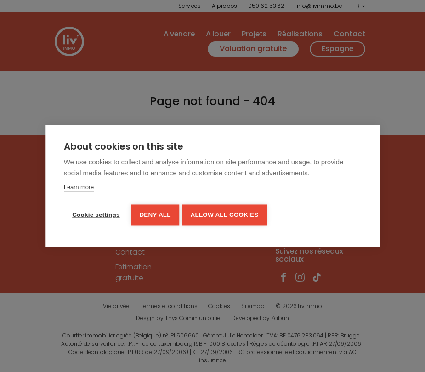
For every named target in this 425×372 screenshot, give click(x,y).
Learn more (79, 188)
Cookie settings (96, 214)
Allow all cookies (227, 214)
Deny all (156, 214)
